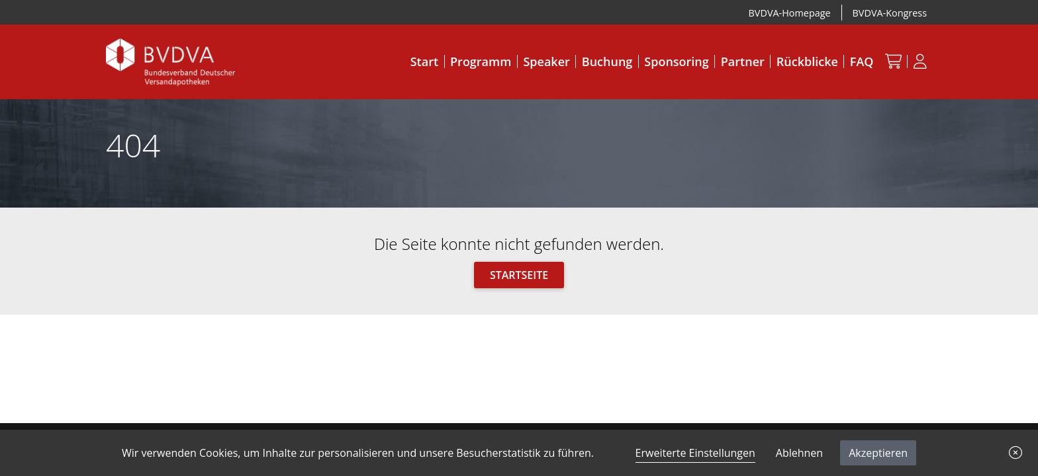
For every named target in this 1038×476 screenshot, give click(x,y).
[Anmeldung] (919, 61)
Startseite (519, 275)
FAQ (862, 61)
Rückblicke (807, 61)
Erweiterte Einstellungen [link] (695, 453)
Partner (743, 61)
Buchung (607, 61)
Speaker (546, 61)
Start (424, 61)
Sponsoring (676, 61)
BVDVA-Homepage (790, 13)
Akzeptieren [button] (878, 453)
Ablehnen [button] (799, 453)
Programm (480, 61)
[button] (1015, 452)
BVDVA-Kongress (890, 13)
